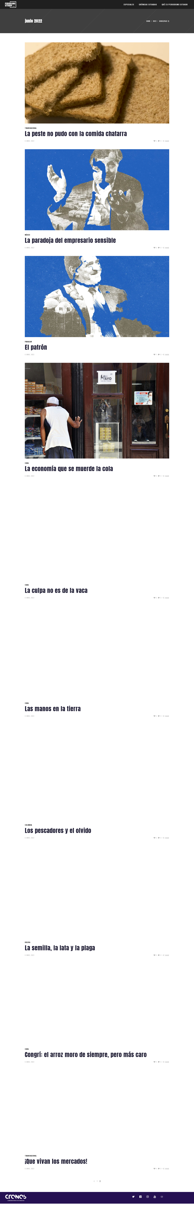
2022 (154, 21)
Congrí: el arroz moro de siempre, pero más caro (86, 1054)
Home (148, 21)
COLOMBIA (28, 825)
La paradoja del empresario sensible (70, 240)
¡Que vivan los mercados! (56, 1161)
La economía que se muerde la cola (69, 468)
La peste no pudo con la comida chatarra (76, 133)
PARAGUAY (28, 342)
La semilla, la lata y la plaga (60, 947)
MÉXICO (27, 235)
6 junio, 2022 (29, 141)
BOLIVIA (27, 942)
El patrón (36, 347)
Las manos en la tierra (53, 708)
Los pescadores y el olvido (58, 830)
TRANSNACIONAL (31, 128)
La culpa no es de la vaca (56, 590)
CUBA (27, 463)
